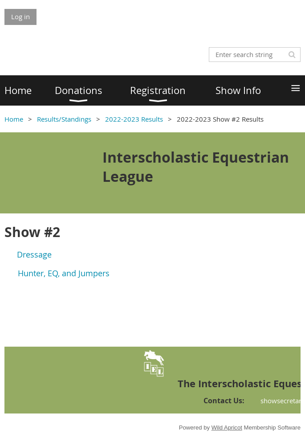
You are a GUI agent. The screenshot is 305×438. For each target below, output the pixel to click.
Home (13, 119)
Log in (20, 16)
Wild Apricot (226, 427)
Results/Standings (64, 119)
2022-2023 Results (134, 119)
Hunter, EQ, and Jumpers (64, 273)
